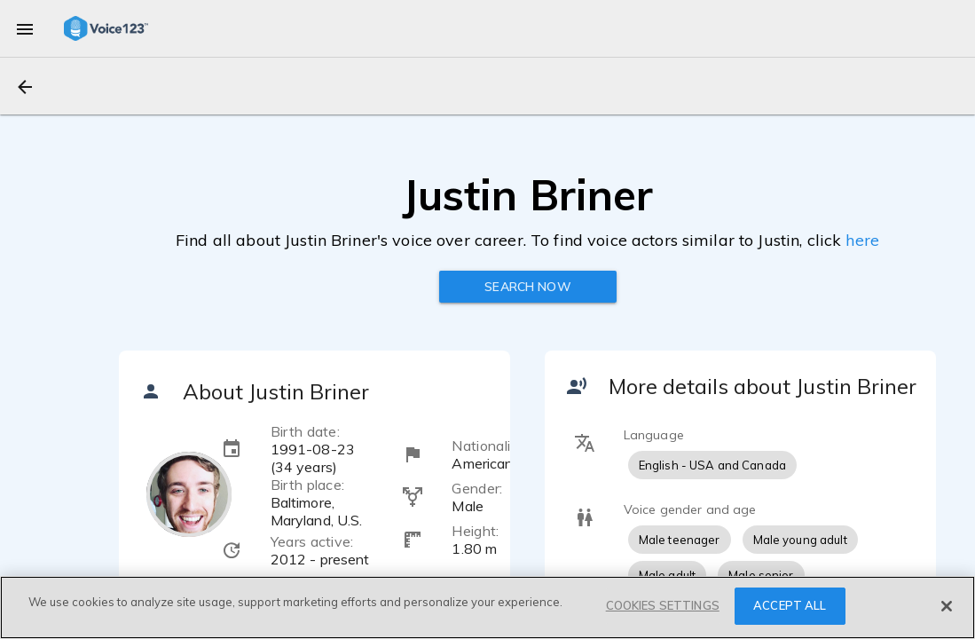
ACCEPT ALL (789, 605)
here (862, 240)
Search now (527, 287)
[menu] (25, 28)
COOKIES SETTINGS (662, 605)
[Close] (946, 606)
